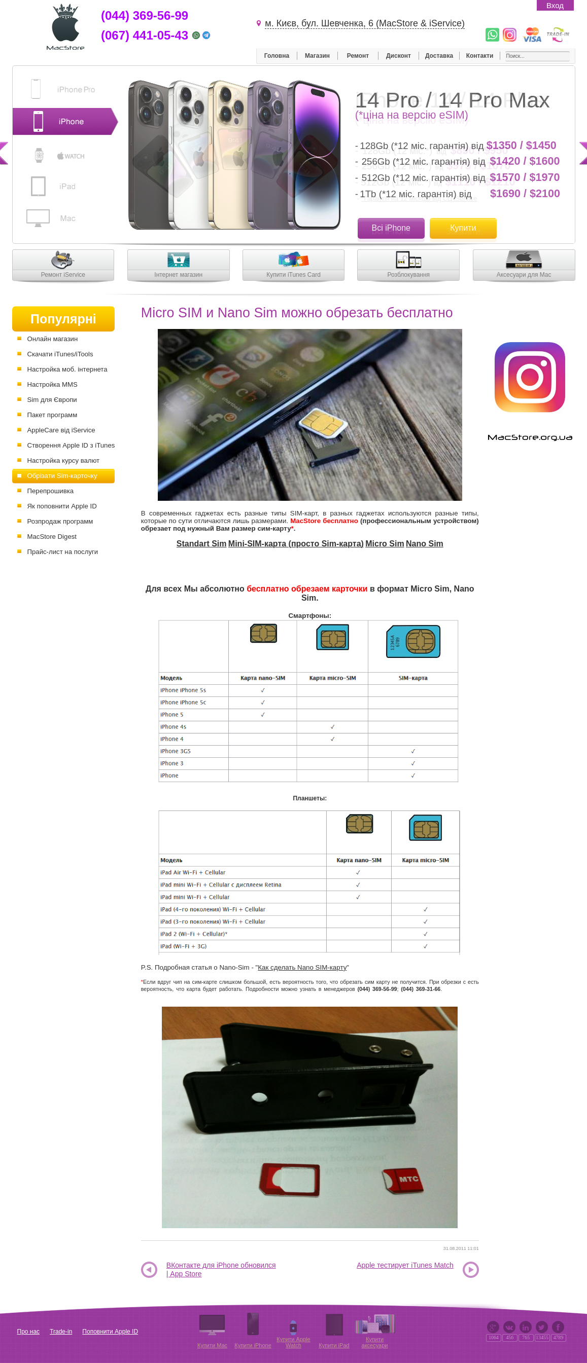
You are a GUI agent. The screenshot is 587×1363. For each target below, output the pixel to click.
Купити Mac (212, 1345)
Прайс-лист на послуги (62, 552)
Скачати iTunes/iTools (60, 354)
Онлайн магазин (52, 339)
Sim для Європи (52, 399)
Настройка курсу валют (63, 460)
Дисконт (398, 55)
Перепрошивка (50, 491)
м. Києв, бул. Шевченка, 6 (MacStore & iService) (365, 23)
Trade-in (61, 1331)
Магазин (317, 55)
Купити (463, 228)
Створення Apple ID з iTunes (71, 445)
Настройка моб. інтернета (67, 369)
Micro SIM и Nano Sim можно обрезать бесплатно (297, 312)
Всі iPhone (391, 228)
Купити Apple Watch (293, 1342)
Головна (276, 55)
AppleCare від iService (61, 430)
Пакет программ (52, 415)
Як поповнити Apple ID (62, 506)
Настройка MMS (52, 384)
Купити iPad (334, 1345)
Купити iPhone (252, 1345)
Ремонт (358, 55)
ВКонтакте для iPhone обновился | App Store (221, 1269)
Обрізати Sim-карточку (62, 476)
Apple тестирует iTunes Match (405, 1265)
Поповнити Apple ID (110, 1331)
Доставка (439, 55)
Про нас (28, 1331)
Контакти (480, 55)
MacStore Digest (52, 536)
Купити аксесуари (375, 1342)
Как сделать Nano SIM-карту (302, 967)
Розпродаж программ (60, 521)
